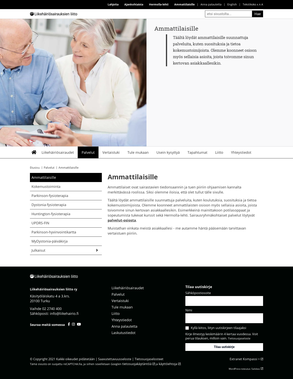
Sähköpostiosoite (198, 293)
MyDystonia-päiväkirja (49, 241)
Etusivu (34, 152)
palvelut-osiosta (122, 220)
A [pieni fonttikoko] (257, 4)
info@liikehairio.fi (64, 313)
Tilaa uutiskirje (224, 347)
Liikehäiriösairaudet (58, 152)
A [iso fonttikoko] (262, 4)
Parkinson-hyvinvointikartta (53, 232)
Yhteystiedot (241, 152)
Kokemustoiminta (45, 186)
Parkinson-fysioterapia (49, 195)
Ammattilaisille (43, 177)
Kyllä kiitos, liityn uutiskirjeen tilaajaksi (218, 328)
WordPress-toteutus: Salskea (244, 368)
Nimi (188, 310)
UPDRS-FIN (40, 223)
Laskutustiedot (123, 332)
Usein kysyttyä (168, 152)
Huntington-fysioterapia (50, 214)
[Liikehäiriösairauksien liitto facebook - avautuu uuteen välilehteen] (69, 324)
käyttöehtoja (168, 364)
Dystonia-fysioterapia (48, 204)
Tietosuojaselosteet (149, 359)
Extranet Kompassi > (245, 359)
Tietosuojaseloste (239, 338)
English (232, 4)
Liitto (219, 152)
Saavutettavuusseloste (114, 359)
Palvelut (88, 152)
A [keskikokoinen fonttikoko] (260, 4)
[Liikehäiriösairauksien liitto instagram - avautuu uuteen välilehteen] (73, 324)
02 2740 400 (52, 308)
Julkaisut (38, 250)
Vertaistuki (111, 152)
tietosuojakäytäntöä (137, 364)
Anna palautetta (211, 4)
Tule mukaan (138, 152)
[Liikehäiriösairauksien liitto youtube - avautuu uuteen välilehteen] (79, 324)
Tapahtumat (197, 152)
